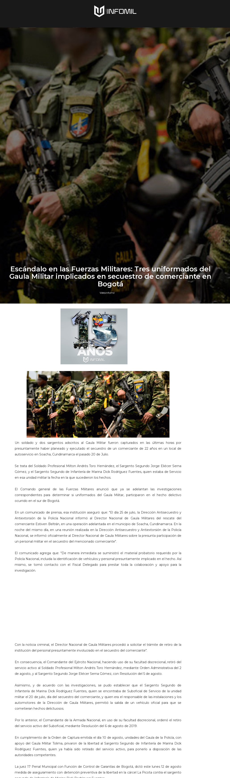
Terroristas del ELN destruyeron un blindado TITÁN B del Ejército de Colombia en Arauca (191, 614)
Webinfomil (107, 480)
